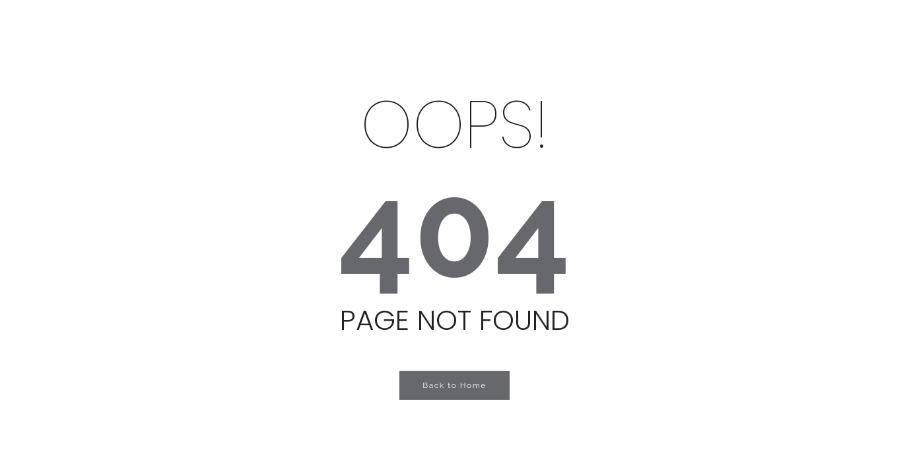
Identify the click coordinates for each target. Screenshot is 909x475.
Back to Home (454, 385)
